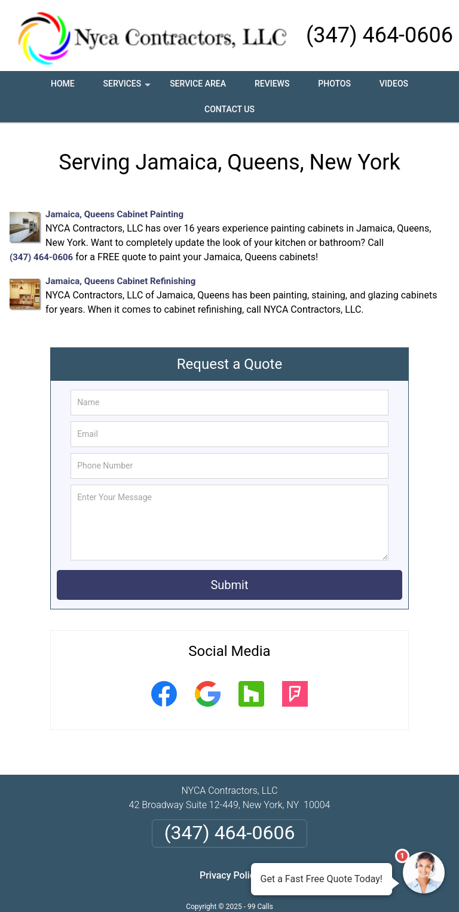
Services (128, 88)
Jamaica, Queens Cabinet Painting (114, 214)
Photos (334, 83)
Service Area (198, 83)
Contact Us (229, 109)
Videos (394, 83)
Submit (229, 585)
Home (63, 83)
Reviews (272, 83)
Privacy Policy (229, 875)
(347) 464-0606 (379, 35)
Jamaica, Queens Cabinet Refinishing (120, 281)
